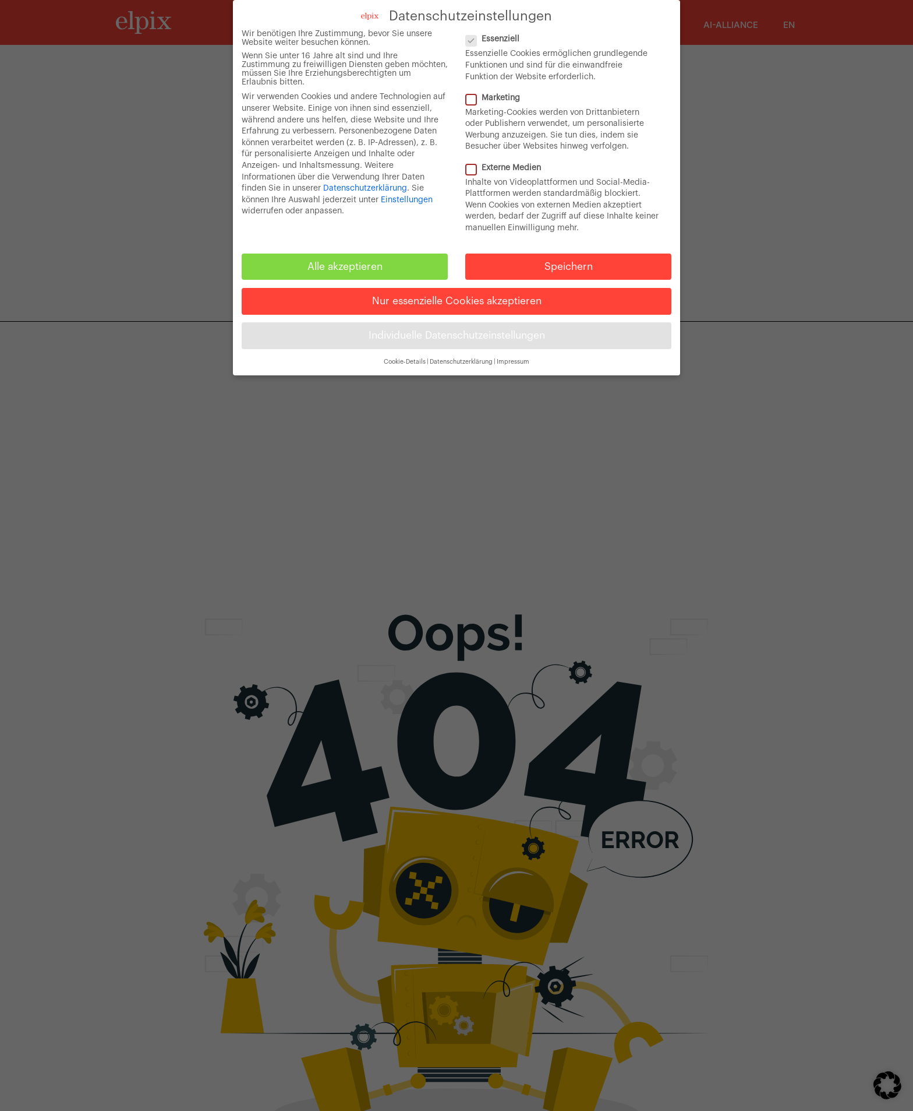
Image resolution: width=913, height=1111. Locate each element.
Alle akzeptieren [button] (345, 267)
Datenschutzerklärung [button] (461, 361)
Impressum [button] (513, 361)
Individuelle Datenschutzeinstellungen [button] (457, 335)
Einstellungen (407, 200)
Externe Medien (508, 168)
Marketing (497, 98)
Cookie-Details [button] (405, 361)
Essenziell (497, 39)
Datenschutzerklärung (365, 188)
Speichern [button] (568, 267)
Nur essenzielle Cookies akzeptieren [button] (457, 301)
